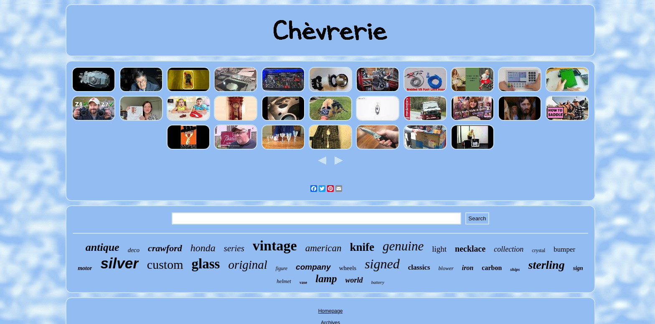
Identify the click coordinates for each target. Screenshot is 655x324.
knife (362, 247)
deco (134, 250)
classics (419, 267)
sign (578, 268)
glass (206, 263)
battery (377, 282)
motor (85, 268)
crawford (165, 248)
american (323, 248)
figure (281, 268)
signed (382, 263)
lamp (326, 278)
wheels (348, 268)
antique (102, 247)
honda (203, 247)
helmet (284, 281)
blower (446, 268)
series (234, 248)
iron (468, 267)
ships (515, 269)
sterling (546, 264)
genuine (403, 246)
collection (508, 249)
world (354, 280)
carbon (492, 267)
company (313, 267)
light (439, 249)
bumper (564, 249)
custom (165, 264)
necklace (470, 248)
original (247, 264)
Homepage (330, 311)
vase (303, 282)
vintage (275, 245)
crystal (538, 250)
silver (119, 263)
